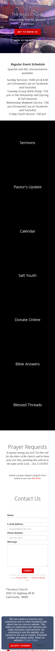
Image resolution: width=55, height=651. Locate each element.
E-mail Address (15, 524)
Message (12, 541)
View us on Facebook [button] (27, 40)
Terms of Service (38, 577)
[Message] (27, 555)
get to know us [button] (27, 31)
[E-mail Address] (27, 528)
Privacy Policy (21, 577)
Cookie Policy (31, 640)
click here (35, 478)
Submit (27, 570)
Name (10, 515)
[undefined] (27, 143)
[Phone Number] (27, 537)
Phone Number (15, 532)
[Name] (27, 519)
